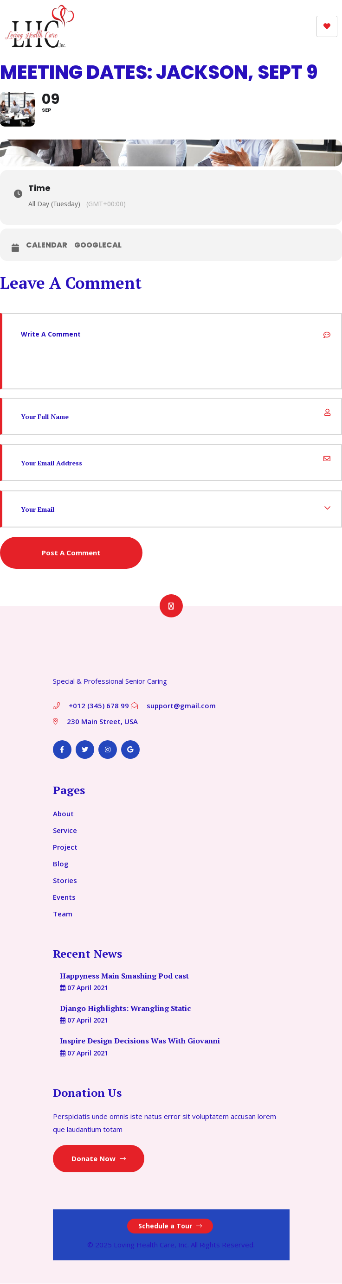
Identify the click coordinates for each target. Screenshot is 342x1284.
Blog (61, 864)
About (63, 814)
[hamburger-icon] (326, 26)
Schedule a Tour (170, 1226)
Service (65, 830)
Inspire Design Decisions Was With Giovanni (140, 1041)
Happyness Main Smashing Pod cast (124, 976)
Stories (65, 880)
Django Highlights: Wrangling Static (125, 1009)
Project (65, 847)
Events (64, 897)
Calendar (46, 245)
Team (62, 914)
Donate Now (98, 1158)
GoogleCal (98, 245)
